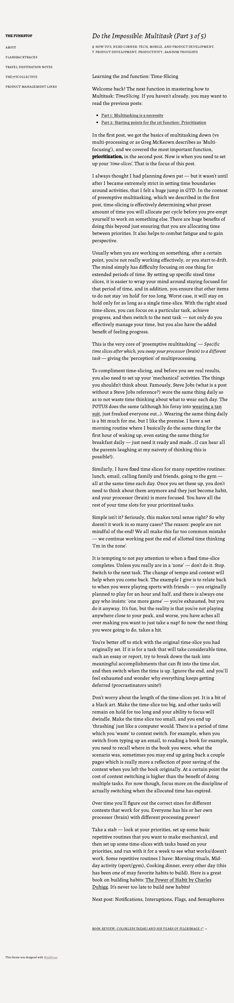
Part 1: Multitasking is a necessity (132, 115)
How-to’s (104, 46)
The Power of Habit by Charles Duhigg (151, 883)
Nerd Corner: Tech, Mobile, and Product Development (163, 46)
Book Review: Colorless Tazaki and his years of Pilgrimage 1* (148, 928)
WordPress (50, 957)
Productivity (150, 51)
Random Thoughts (181, 51)
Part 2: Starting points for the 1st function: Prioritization (153, 122)
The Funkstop (18, 35)
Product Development (116, 51)
